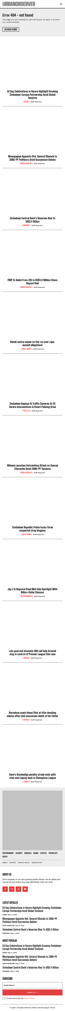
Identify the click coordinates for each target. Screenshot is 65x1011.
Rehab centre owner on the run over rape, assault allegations (32, 343)
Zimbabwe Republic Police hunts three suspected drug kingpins (32, 529)
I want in (32, 992)
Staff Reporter (36, 102)
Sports (26, 658)
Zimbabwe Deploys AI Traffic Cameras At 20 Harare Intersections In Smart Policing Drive (32, 405)
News (26, 102)
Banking (26, 225)
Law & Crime (26, 349)
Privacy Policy (29, 998)
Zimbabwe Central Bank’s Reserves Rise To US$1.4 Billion (32, 220)
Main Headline (26, 163)
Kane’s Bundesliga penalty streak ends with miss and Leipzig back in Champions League (32, 776)
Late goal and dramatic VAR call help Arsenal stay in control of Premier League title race (32, 652)
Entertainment (26, 596)
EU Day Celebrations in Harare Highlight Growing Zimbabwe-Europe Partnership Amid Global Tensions (32, 94)
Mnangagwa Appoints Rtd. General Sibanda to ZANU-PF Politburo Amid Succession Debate (32, 158)
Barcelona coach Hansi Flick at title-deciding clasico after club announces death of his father (32, 714)
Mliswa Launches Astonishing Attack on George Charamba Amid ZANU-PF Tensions (32, 467)
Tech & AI (26, 411)
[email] (32, 985)
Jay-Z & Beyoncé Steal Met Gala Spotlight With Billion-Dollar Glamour (32, 590)
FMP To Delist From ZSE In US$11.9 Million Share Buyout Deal (32, 281)
